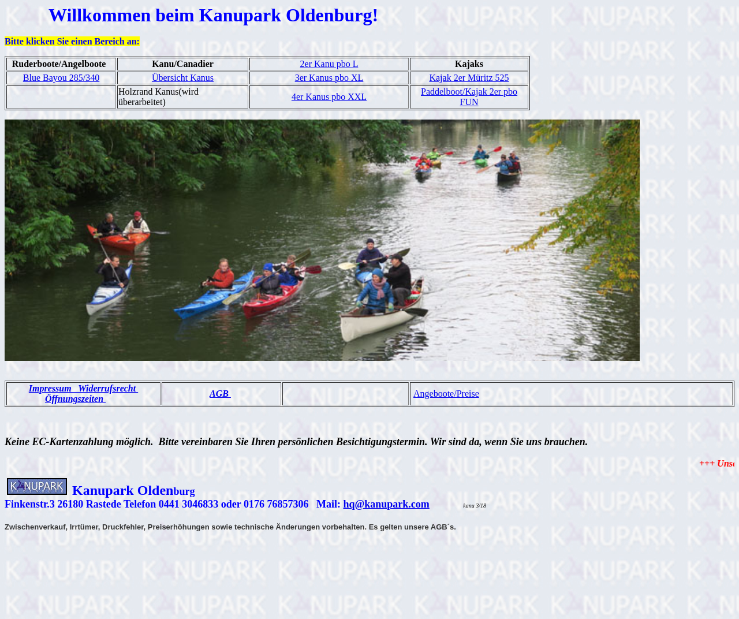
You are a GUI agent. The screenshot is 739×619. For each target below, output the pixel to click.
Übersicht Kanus (183, 78)
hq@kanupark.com (387, 504)
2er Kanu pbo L (329, 64)
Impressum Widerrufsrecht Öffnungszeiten (83, 393)
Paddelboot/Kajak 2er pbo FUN (469, 97)
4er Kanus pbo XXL (329, 97)
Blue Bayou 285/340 (61, 78)
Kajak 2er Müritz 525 (469, 78)
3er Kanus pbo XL (329, 78)
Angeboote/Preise (446, 393)
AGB (220, 393)
